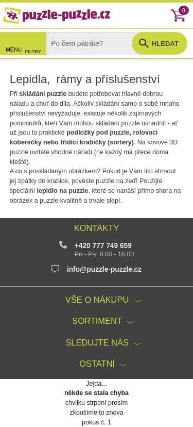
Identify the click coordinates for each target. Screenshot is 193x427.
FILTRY (33, 51)
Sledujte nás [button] (97, 342)
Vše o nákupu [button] (97, 299)
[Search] (96, 43)
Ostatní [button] (97, 363)
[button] (159, 43)
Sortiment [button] (97, 320)
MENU (14, 49)
